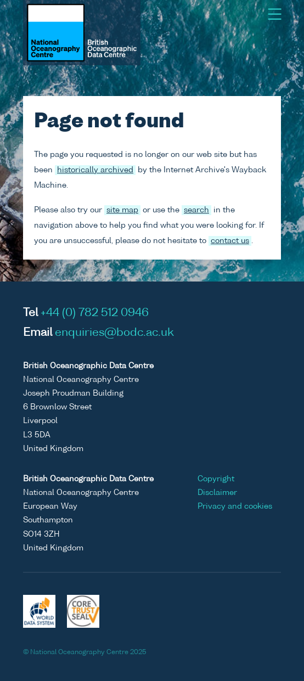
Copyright (216, 479)
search (196, 210)
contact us (230, 241)
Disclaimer (217, 493)
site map (122, 210)
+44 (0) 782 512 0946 (95, 313)
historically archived (95, 170)
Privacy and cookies (235, 506)
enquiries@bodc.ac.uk (114, 333)
